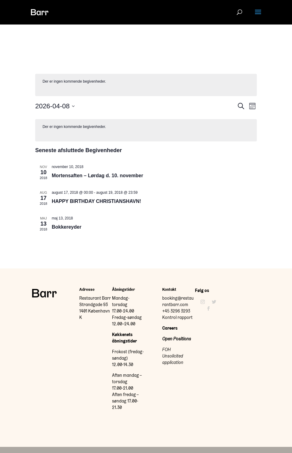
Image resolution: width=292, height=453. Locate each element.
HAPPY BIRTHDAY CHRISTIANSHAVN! (96, 201)
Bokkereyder (66, 227)
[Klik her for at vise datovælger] (55, 106)
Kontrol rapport (177, 317)
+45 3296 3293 (176, 311)
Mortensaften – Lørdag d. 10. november (97, 175)
